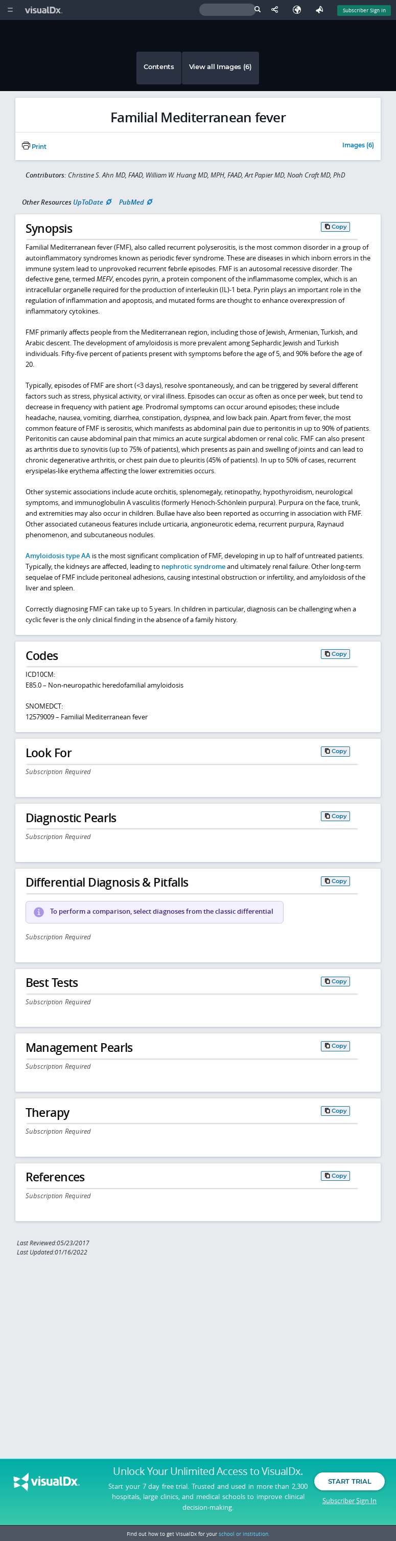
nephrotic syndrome (193, 566)
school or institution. (244, 1533)
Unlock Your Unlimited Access (207, 1474)
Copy (339, 226)
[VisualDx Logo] (45, 10)
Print (34, 146)
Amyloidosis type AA (58, 555)
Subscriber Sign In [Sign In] (364, 10)
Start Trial (349, 1484)
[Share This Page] (277, 10)
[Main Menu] (10, 10)
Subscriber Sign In (349, 1502)
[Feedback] (321, 10)
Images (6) (358, 146)
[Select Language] (299, 10)
